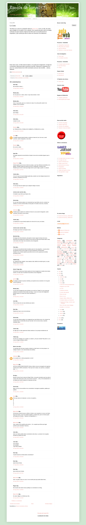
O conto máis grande (64, 292)
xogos (61, 265)
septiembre (62, 277)
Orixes (65, 259)
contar (67, 248)
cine (24, 77)
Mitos (73, 258)
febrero (61, 313)
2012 (60, 317)
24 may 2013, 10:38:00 (18, 187)
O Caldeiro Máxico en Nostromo (67, 300)
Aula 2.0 (35, 18)
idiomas (73, 252)
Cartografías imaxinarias (63, 45)
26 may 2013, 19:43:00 (18, 437)
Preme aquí (61, 56)
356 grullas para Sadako (63, 46)
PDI (69, 259)
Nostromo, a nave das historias (65, 50)
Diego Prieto (16, 163)
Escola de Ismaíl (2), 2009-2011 (65, 217)
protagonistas (68, 261)
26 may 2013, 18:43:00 (18, 427)
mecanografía (59, 258)
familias (26, 77)
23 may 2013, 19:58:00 (18, 106)
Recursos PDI (27, 18)
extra (72, 250)
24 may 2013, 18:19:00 (18, 371)
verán (69, 263)
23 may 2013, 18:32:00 (18, 88)
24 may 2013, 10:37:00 (18, 169)
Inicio (9, 18)
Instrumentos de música (63, 165)
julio (61, 279)
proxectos (59, 262)
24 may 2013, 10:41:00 (18, 274)
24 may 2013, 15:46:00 (18, 351)
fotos (68, 252)
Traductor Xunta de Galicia (64, 128)
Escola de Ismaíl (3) (28, 7)
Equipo (73, 248)
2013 (60, 275)
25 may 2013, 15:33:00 (18, 407)
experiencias (66, 250)
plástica (59, 261)
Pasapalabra (61, 166)
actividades (20, 77)
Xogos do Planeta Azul (63, 161)
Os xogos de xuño (62, 160)
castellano (72, 243)
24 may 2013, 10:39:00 (18, 215)
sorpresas (71, 262)
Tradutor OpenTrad (62, 124)
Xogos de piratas (62, 168)
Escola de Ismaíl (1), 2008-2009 (65, 215)
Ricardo (15, 127)
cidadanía (73, 247)
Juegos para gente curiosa (64, 170)
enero (61, 315)
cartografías (65, 243)
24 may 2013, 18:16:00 (18, 359)
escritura (59, 250)
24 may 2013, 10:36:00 (18, 140)
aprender (73, 242)
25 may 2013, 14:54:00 (18, 391)
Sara (14, 135)
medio (66, 258)
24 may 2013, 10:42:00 (18, 324)
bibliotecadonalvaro (16, 72)
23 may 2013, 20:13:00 (18, 122)
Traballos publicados (62, 97)
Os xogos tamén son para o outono (66, 158)
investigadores (61, 253)
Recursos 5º (61, 73)
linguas (74, 255)
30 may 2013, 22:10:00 (18, 497)
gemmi (14, 279)
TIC (58, 263)
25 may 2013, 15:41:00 (18, 418)
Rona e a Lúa (63, 296)
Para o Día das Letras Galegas (66, 305)
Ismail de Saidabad (64, 232)
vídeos (74, 263)
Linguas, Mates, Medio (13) (66, 298)
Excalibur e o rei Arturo (65, 307)
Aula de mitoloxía (62, 48)
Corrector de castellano (63, 126)
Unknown (15, 210)
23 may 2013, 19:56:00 (18, 96)
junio (61, 280)
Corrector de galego (62, 122)
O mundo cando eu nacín (64, 64)
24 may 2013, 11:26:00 (18, 342)
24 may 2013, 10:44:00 (18, 332)
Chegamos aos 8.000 (64, 286)
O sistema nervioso (64, 290)
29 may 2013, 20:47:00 (18, 473)
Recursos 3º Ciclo (17, 18)
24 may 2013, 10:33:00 (18, 131)
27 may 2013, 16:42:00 (18, 456)
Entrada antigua (48, 503)
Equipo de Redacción (64, 230)
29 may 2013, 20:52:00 (18, 481)
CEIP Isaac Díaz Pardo (66, 245)
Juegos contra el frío (62, 163)
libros (65, 255)
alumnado (59, 242)
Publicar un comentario (17, 500)
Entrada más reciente (15, 503)
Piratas (59, 67)
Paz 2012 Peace (62, 65)
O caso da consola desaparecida (67, 284)
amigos (67, 242)
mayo (61, 282)
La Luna (61, 288)
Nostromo (59, 259)
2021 (60, 271)
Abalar (16, 77)
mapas (61, 256)
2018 (60, 273)
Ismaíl (71, 253)
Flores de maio (63, 294)
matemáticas (69, 256)
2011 (60, 319)
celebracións (64, 247)
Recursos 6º (61, 75)
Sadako (65, 262)
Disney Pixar (35, 28)
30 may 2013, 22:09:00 (18, 489)
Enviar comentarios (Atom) (22, 506)
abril (61, 309)
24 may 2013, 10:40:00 (18, 231)
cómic (63, 248)
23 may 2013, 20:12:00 (18, 114)
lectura (59, 255)
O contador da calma (63, 57)
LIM (69, 255)
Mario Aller (15, 364)
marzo (61, 311)
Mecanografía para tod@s (64, 99)
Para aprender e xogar (63, 171)
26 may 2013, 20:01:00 (18, 448)
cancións (59, 243)
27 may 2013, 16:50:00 (18, 464)
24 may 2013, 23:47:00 (18, 382)
